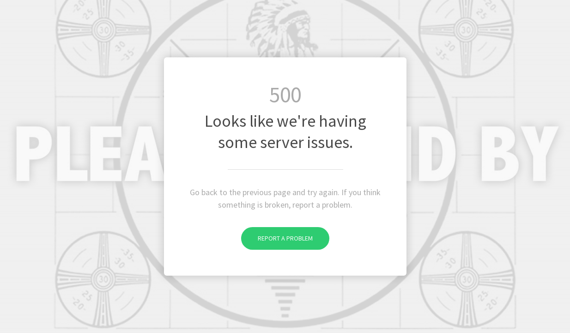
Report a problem (277, 238)
